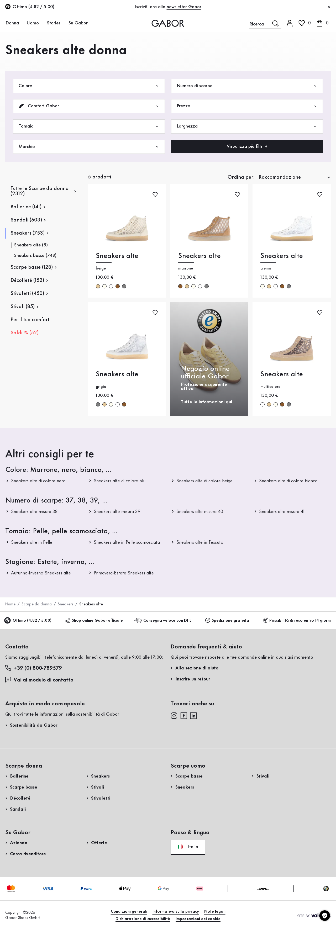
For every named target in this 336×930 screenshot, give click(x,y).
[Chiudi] (329, 7)
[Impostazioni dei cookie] (324, 915)
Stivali (97, 787)
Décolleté (20, 798)
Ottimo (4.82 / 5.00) (28, 620)
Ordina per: (241, 177)
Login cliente (304, 46)
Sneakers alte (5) (31, 245)
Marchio (89, 147)
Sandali (18, 809)
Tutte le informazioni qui (206, 402)
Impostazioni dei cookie (198, 919)
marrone (118, 286)
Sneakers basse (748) (35, 255)
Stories (52, 23)
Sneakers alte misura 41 (281, 512)
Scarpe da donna (37, 604)
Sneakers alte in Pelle (31, 542)
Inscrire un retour (192, 679)
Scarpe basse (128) (31, 267)
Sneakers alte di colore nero (38, 481)
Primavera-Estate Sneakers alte (124, 573)
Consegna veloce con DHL (163, 620)
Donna (11, 23)
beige (98, 286)
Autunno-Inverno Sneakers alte (41, 573)
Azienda (19, 843)
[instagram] (174, 715)
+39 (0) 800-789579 (33, 668)
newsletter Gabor (184, 7)
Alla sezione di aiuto (196, 668)
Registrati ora (316, 69)
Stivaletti (100, 798)
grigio (124, 286)
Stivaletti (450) (27, 293)
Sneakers (65, 604)
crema (104, 286)
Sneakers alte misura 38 (34, 512)
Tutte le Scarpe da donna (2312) (39, 191)
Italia (188, 846)
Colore (89, 86)
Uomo (32, 23)
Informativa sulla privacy (176, 911)
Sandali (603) (26, 220)
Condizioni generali (129, 911)
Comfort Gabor (89, 106)
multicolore (111, 286)
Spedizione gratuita (227, 620)
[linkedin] (193, 715)
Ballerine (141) (25, 207)
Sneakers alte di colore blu (119, 481)
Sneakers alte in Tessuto (199, 542)
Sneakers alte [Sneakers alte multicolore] (281, 374)
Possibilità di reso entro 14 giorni (297, 620)
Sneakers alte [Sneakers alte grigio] (117, 374)
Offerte (99, 843)
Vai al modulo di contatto (39, 680)
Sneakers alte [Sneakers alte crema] (281, 256)
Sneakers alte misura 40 (199, 512)
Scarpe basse (23, 787)
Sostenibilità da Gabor (33, 725)
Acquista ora (312, 150)
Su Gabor (76, 23)
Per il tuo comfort (30, 320)
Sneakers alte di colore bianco (288, 481)
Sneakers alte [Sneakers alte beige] (117, 256)
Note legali (214, 911)
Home (10, 604)
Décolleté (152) (27, 280)
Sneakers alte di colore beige (204, 481)
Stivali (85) (22, 306)
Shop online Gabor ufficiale (94, 620)
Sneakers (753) (27, 233)
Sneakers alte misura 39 (117, 512)
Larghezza (247, 126)
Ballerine (19, 776)
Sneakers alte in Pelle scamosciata (127, 542)
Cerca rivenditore (28, 854)
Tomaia (89, 126)
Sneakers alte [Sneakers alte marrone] (199, 256)
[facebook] (184, 715)
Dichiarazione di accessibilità (143, 919)
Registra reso (276, 106)
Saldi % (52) (24, 333)
